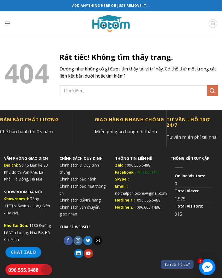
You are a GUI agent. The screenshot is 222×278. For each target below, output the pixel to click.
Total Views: (187, 190)
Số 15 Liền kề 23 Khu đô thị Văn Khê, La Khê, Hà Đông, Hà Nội (26, 172)
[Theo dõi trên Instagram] (78, 240)
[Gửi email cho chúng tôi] (97, 240)
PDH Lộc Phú (148, 172)
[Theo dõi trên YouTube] (88, 253)
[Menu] (7, 23)
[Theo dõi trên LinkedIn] (78, 253)
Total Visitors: (189, 206)
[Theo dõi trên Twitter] (87, 240)
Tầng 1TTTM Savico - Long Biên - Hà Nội (27, 205)
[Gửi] (212, 90)
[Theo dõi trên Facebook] (68, 240)
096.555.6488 (23, 270)
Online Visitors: (190, 175)
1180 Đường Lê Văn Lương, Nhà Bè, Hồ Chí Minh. (27, 232)
